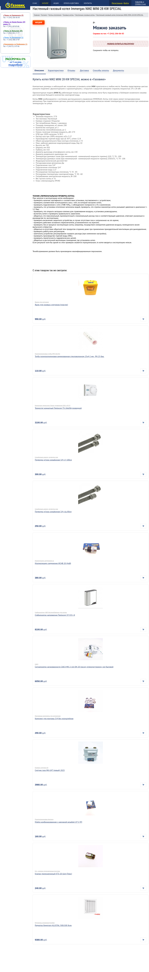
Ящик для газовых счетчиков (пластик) (51, 304)
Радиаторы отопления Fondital (45, 923)
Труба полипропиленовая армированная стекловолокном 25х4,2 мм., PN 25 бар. (69, 356)
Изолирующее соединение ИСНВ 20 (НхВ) (53, 563)
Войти (126, 3)
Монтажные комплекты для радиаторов (47, 716)
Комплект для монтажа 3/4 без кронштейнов (54, 718)
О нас (35, 3)
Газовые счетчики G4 (41, 768)
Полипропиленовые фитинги (44, 819)
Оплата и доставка (71, 3)
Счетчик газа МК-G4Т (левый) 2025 (50, 770)
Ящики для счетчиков (42, 302)
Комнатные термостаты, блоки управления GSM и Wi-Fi (52, 405)
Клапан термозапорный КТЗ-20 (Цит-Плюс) (53, 873)
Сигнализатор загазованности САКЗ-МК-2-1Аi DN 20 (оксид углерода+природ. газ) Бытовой (74, 667)
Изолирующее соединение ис (44, 561)
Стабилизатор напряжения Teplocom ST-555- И (55, 615)
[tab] (39, 70)
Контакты (88, 3)
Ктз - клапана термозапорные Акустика (47, 871)
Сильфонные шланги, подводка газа (46, 457)
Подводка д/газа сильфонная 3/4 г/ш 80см (53, 511)
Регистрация (117, 3)
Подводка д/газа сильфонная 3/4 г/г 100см (53, 460)
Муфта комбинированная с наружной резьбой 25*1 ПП (58, 822)
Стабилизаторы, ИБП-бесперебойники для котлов (51, 612)
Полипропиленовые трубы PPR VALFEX (47, 354)
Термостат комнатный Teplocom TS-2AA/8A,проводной (58, 408)
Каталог (45, 3)
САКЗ (36, 664)
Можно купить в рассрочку (120, 43)
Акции (56, 3)
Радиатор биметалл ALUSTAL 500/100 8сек (53, 925)
